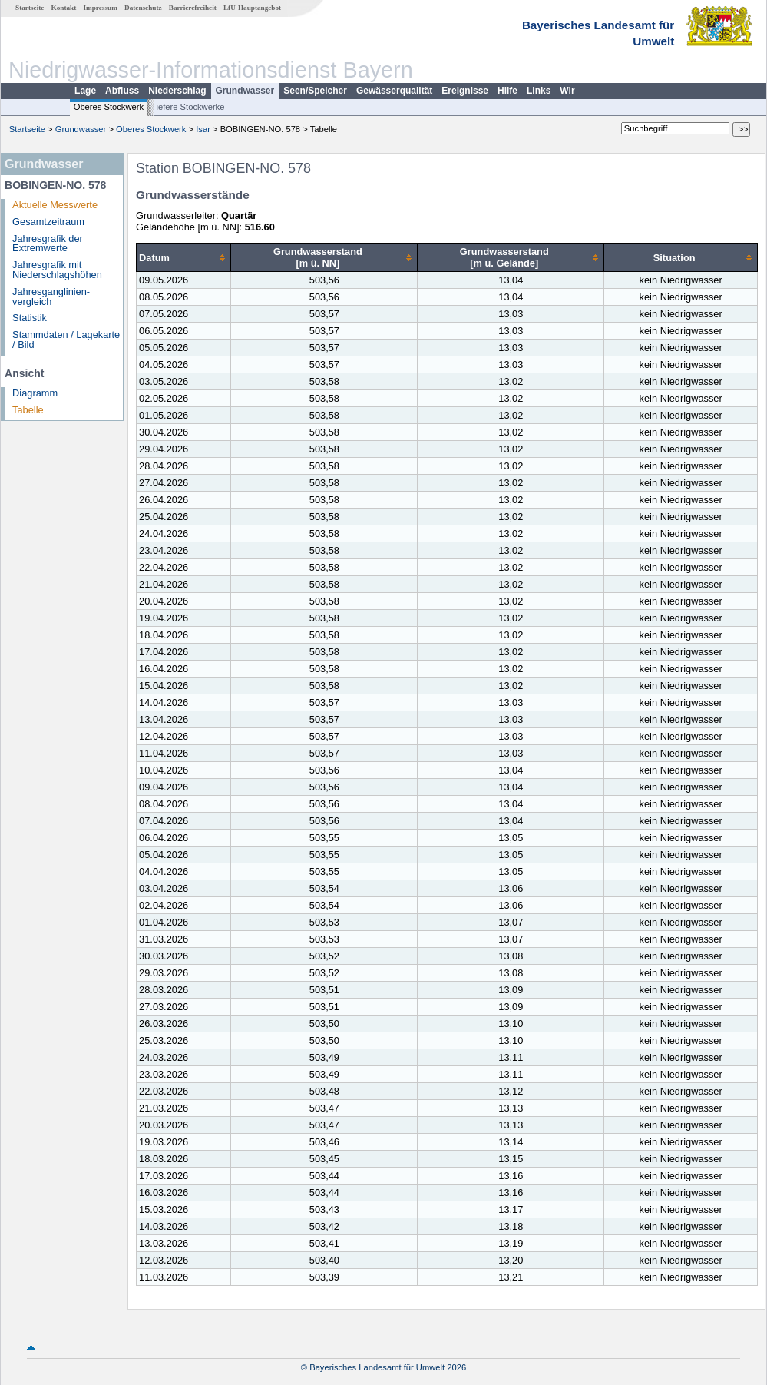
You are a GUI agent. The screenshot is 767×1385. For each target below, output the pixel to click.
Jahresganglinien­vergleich (51, 296)
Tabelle (28, 410)
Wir (567, 90)
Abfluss (122, 90)
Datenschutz (143, 8)
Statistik (29, 317)
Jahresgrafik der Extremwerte (47, 243)
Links (538, 90)
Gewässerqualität (394, 90)
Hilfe (507, 90)
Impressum (100, 8)
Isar (203, 129)
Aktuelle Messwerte (55, 204)
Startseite (29, 8)
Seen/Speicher (315, 90)
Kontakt (64, 8)
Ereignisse (464, 90)
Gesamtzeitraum (48, 221)
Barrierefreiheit (193, 8)
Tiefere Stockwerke (187, 106)
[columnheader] (184, 258)
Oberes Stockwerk (109, 106)
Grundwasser (245, 90)
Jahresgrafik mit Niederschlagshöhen (57, 269)
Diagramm (35, 393)
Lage (85, 90)
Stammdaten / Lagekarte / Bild (66, 339)
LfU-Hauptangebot (252, 8)
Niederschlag (177, 90)
